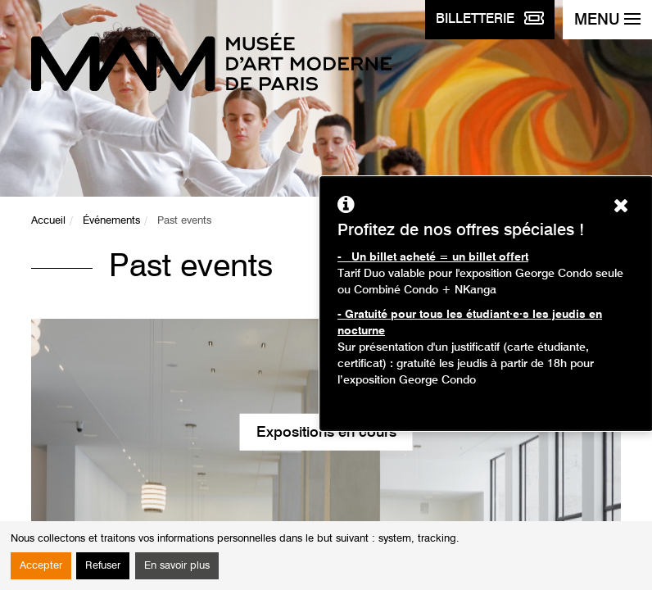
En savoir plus (177, 565)
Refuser (102, 565)
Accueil (48, 221)
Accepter (41, 565)
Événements (111, 221)
